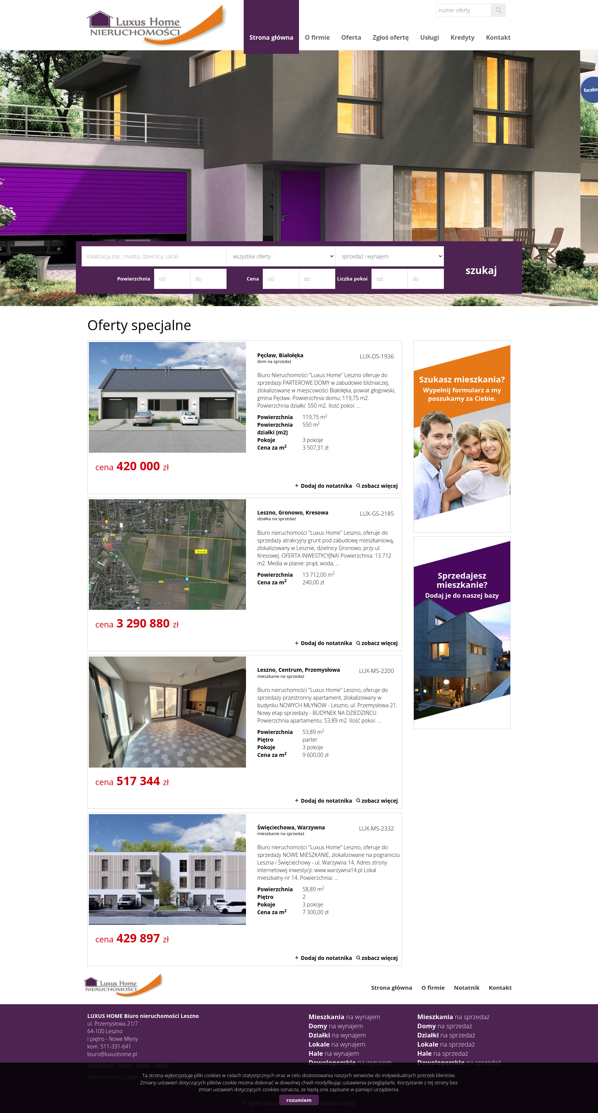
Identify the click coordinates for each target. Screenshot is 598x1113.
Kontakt (498, 37)
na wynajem (344, 1016)
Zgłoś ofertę (391, 37)
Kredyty (462, 37)
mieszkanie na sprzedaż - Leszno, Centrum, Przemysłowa (245, 731)
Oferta (351, 37)
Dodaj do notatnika (326, 485)
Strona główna (271, 37)
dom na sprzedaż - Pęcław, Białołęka (245, 417)
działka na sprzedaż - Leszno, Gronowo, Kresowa (245, 574)
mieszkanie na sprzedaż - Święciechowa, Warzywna (245, 889)
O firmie (317, 37)
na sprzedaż (453, 1016)
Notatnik (466, 987)
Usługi (429, 37)
